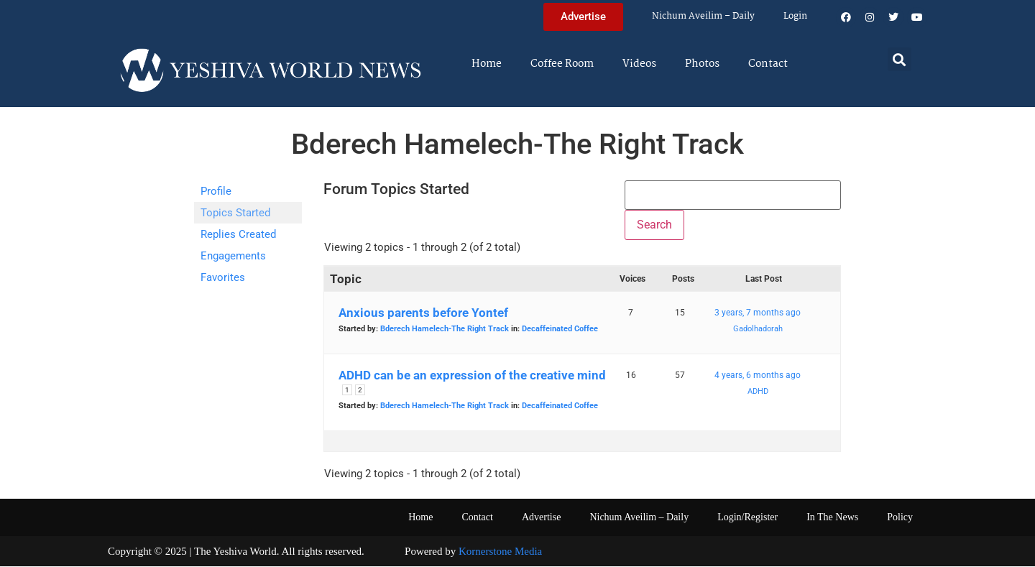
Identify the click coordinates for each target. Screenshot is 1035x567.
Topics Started (235, 212)
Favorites (223, 277)
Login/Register (747, 517)
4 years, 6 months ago (757, 376)
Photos (702, 64)
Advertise (541, 517)
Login (795, 16)
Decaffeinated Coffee (560, 329)
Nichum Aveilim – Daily (703, 16)
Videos (639, 64)
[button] (899, 59)
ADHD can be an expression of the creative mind (472, 376)
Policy (900, 517)
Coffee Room (562, 64)
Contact (768, 64)
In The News (832, 517)
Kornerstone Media (500, 552)
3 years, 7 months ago (757, 313)
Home (487, 64)
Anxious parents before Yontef (423, 313)
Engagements (233, 255)
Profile (216, 191)
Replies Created (238, 234)
